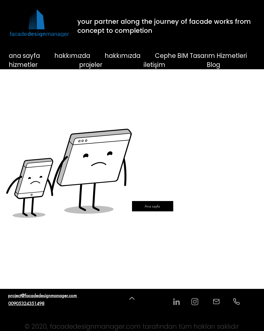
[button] (41, 64)
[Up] (132, 298)
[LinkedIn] (176, 301)
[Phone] (236, 301)
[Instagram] (195, 301)
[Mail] (216, 301)
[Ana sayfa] (152, 206)
